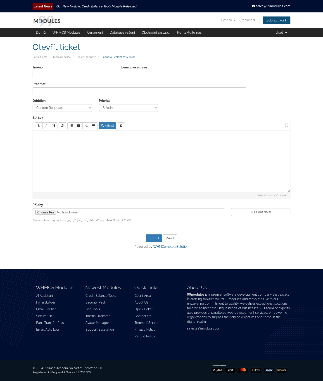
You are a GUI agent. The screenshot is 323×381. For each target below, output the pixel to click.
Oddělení (39, 101)
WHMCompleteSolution (170, 246)
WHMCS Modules (66, 32)
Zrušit (170, 238)
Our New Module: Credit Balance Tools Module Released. (96, 6)
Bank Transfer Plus (50, 323)
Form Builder (45, 302)
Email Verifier (46, 309)
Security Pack (96, 302)
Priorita (104, 101)
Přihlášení (248, 20)
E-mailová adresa (134, 67)
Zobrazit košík (276, 20)
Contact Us (143, 316)
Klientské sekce (62, 56)
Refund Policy (145, 336)
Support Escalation (100, 329)
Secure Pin (44, 316)
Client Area (143, 295)
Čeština (228, 20)
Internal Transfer (98, 316)
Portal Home (40, 56)
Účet (281, 32)
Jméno (38, 67)
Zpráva (38, 117)
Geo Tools (93, 309)
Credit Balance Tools (101, 295)
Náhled (107, 125)
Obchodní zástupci (156, 32)
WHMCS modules (228, 299)
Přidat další (261, 212)
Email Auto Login (48, 329)
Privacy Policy (145, 329)
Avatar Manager (97, 323)
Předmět (39, 84)
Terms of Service (147, 323)
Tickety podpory (86, 56)
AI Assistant (44, 295)
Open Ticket (144, 309)
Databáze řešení (122, 32)
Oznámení (95, 32)
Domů (41, 32)
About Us (141, 302)
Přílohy (38, 205)
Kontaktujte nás (189, 32)
